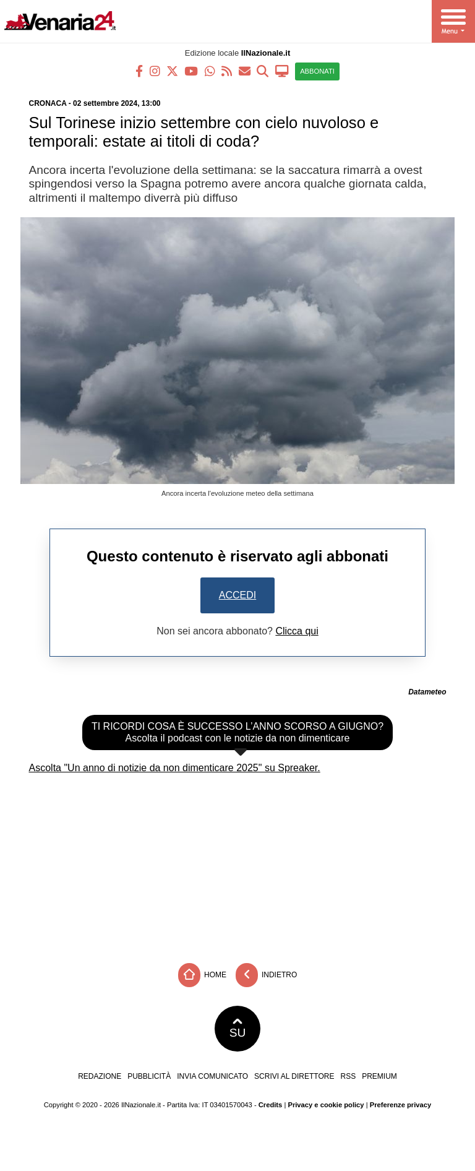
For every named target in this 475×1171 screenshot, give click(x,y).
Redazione (99, 1076)
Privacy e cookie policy (326, 1104)
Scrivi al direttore (294, 1076)
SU (237, 1028)
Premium (379, 1076)
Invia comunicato (212, 1076)
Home (202, 975)
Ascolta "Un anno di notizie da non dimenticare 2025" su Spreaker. (174, 768)
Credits (271, 1104)
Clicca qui (296, 631)
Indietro (266, 975)
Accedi (237, 595)
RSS (348, 1076)
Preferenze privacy (401, 1104)
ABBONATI (317, 71)
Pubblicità (149, 1076)
